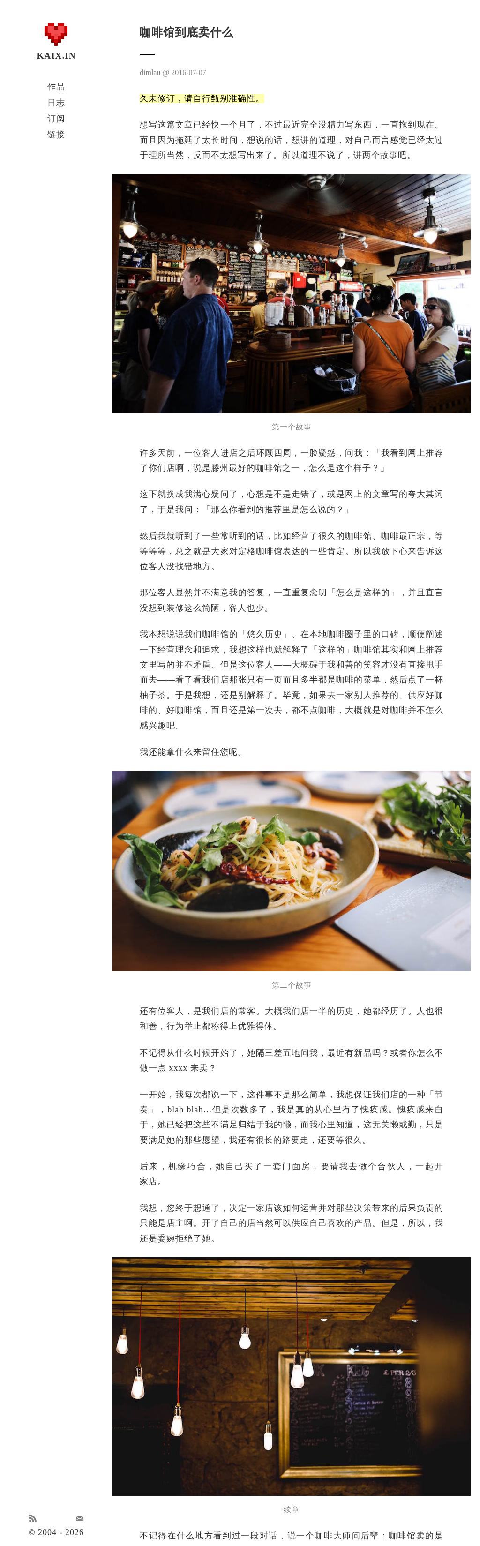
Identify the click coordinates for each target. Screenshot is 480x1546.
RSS (32, 1518)
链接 (56, 134)
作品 (56, 86)
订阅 (56, 118)
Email (79, 1518)
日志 (56, 102)
